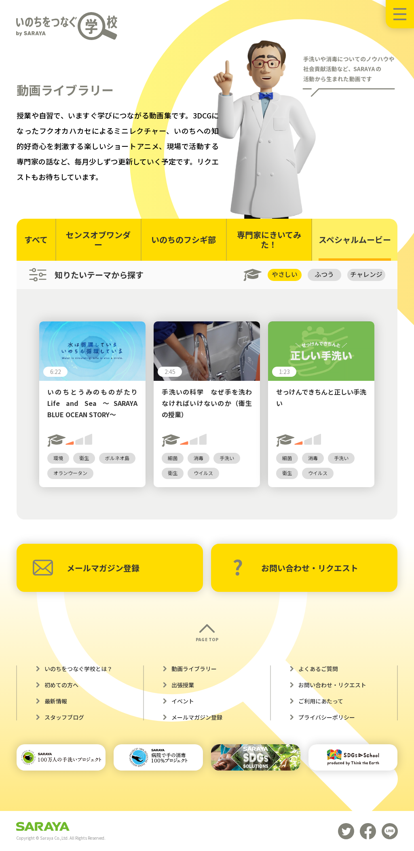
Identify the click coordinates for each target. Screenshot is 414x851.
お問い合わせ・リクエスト (295, 568)
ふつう (324, 274)
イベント (182, 701)
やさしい (284, 274)
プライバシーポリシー (326, 718)
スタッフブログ (64, 718)
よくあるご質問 (318, 669)
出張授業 (182, 685)
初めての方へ (61, 685)
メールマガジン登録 (86, 568)
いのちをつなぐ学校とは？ (78, 669)
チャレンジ (366, 274)
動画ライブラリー (194, 669)
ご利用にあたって (320, 701)
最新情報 (55, 701)
